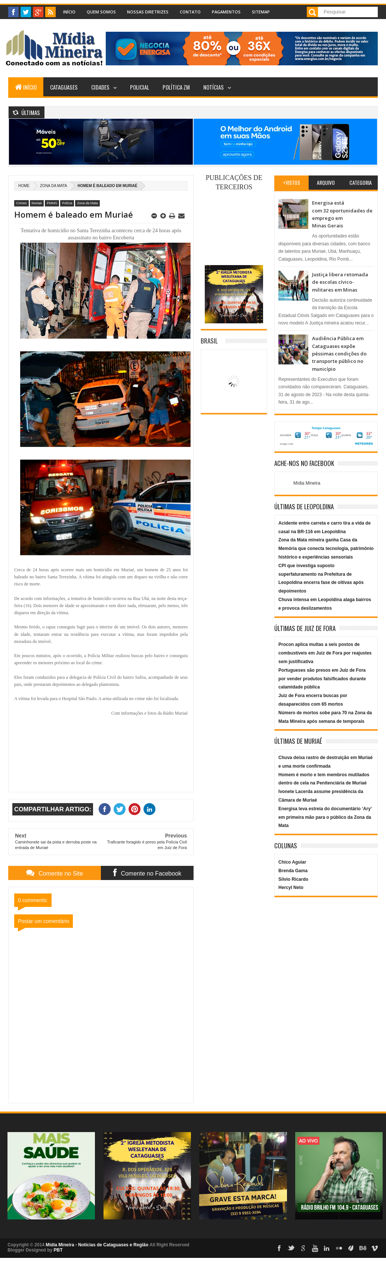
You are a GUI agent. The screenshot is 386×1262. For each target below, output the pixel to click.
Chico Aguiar (292, 862)
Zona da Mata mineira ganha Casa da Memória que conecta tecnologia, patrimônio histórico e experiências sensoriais (326, 548)
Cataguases (64, 87)
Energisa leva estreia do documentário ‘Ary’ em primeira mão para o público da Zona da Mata (324, 817)
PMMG (52, 203)
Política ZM (176, 87)
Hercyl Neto (290, 887)
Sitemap (261, 12)
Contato (190, 12)
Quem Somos (101, 12)
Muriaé (37, 203)
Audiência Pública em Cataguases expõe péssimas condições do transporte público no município (339, 353)
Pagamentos (226, 12)
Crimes (21, 203)
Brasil (209, 340)
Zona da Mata (53, 186)
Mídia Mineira (306, 483)
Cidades (100, 87)
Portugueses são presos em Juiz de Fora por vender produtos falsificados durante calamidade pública (322, 679)
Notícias (213, 87)
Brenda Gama (293, 870)
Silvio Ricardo (293, 879)
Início (69, 12)
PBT (57, 1250)
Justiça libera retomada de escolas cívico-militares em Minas (340, 282)
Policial (139, 87)
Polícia (67, 203)
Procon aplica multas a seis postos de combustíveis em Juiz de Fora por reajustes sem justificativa (324, 653)
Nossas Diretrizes (148, 12)
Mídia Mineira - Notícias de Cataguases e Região (97, 1244)
